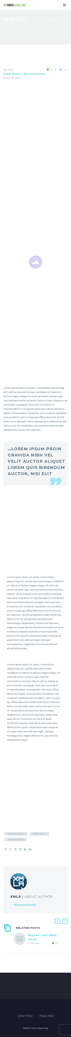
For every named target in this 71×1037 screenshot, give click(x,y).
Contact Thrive (25, 1016)
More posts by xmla (25, 904)
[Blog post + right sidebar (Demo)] (21, 939)
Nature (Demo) (39, 833)
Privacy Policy (47, 1016)
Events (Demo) (12, 73)
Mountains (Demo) (34, 73)
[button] (57, 921)
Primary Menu (64, 5)
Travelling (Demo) (16, 839)
